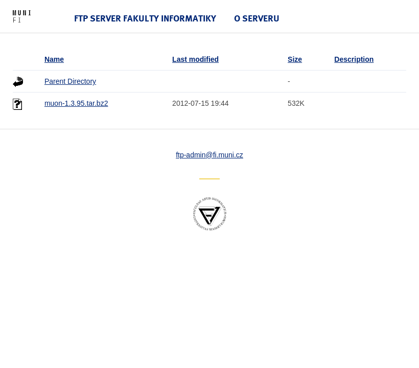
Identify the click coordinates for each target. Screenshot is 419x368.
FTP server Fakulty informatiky (145, 18)
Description (354, 59)
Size (295, 59)
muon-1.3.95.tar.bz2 (76, 103)
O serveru (257, 18)
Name (54, 59)
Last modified (195, 59)
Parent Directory (70, 81)
